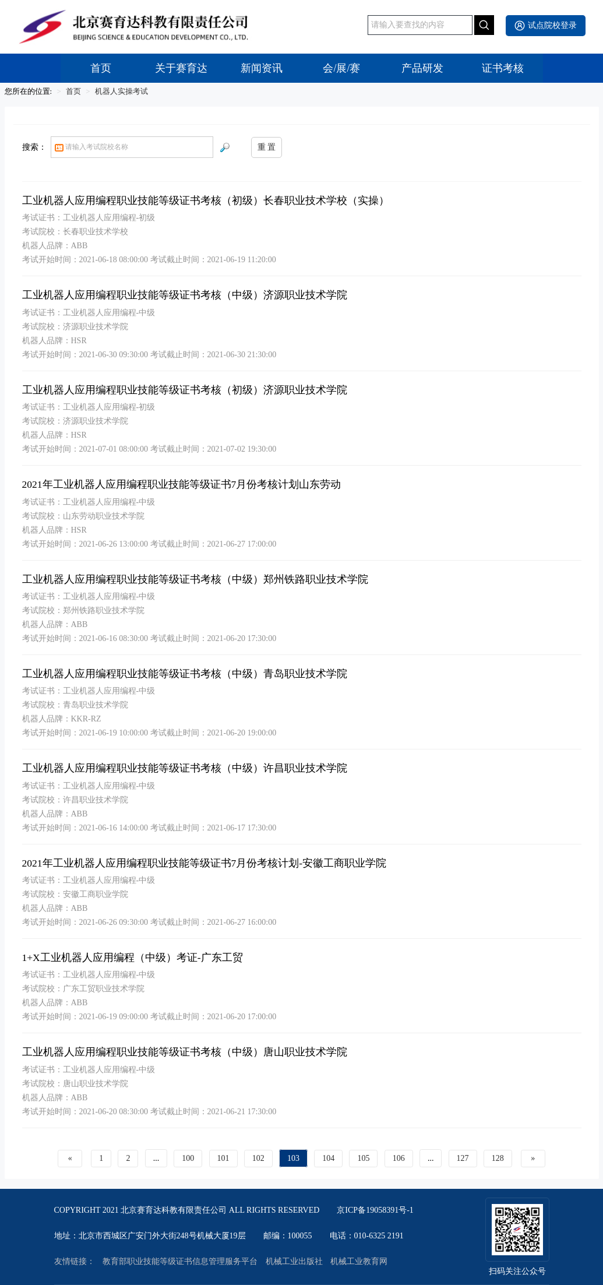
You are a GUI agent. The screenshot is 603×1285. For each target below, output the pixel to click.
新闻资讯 (262, 68)
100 (188, 1158)
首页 (100, 68)
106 (399, 1158)
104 (328, 1158)
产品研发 (422, 68)
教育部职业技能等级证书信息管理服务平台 (180, 1262)
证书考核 (503, 68)
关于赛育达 (181, 68)
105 (363, 1158)
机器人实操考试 (121, 91)
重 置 (267, 147)
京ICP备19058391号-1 (375, 1210)
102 (258, 1158)
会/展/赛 (341, 68)
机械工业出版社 (294, 1262)
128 (498, 1158)
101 (223, 1158)
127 (463, 1158)
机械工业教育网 (358, 1262)
